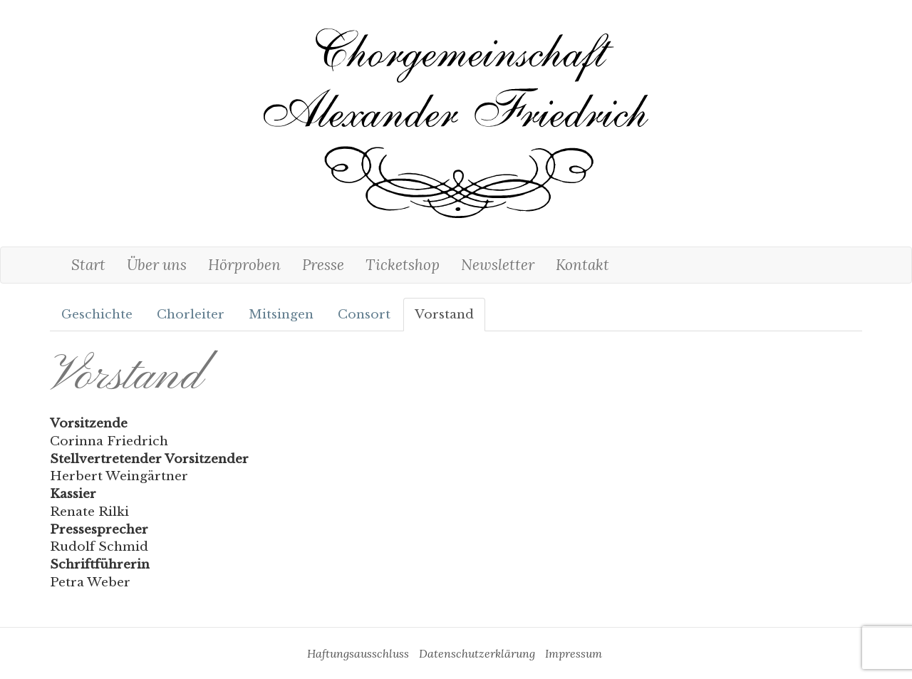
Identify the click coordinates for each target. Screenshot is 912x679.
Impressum (573, 653)
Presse (323, 264)
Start (88, 264)
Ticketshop (403, 264)
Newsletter (497, 264)
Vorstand (444, 314)
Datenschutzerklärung (477, 653)
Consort (364, 314)
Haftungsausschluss (358, 653)
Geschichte (97, 314)
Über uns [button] (157, 264)
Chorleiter (190, 314)
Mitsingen (281, 314)
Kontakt (582, 264)
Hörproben (244, 264)
